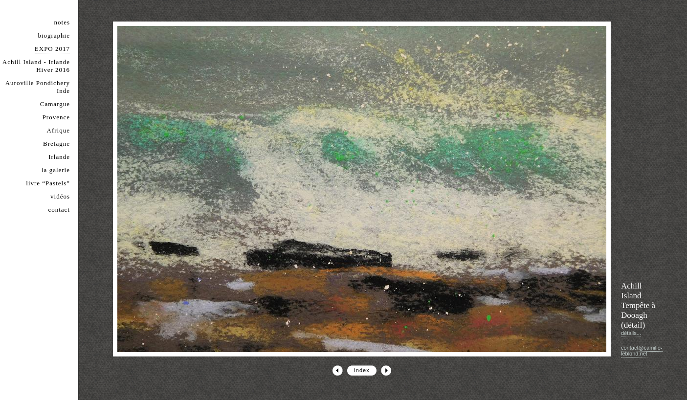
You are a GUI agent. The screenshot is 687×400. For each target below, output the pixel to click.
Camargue (55, 104)
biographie (54, 35)
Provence (56, 117)
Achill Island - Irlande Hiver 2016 (36, 65)
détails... (631, 333)
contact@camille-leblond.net (642, 350)
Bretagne (56, 143)
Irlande (59, 156)
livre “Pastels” (48, 183)
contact (59, 209)
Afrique (58, 130)
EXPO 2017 (52, 48)
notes (62, 22)
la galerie (56, 170)
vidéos (60, 196)
